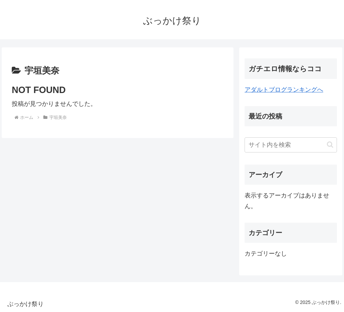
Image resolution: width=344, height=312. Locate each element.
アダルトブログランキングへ (284, 89)
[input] (291, 144)
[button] (330, 144)
